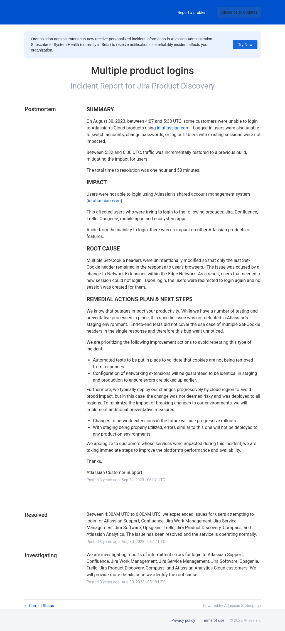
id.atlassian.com (173, 128)
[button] (239, 12)
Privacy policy (183, 620)
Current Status (39, 605)
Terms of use (213, 620)
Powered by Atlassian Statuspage (232, 605)
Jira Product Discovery (176, 85)
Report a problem (193, 12)
